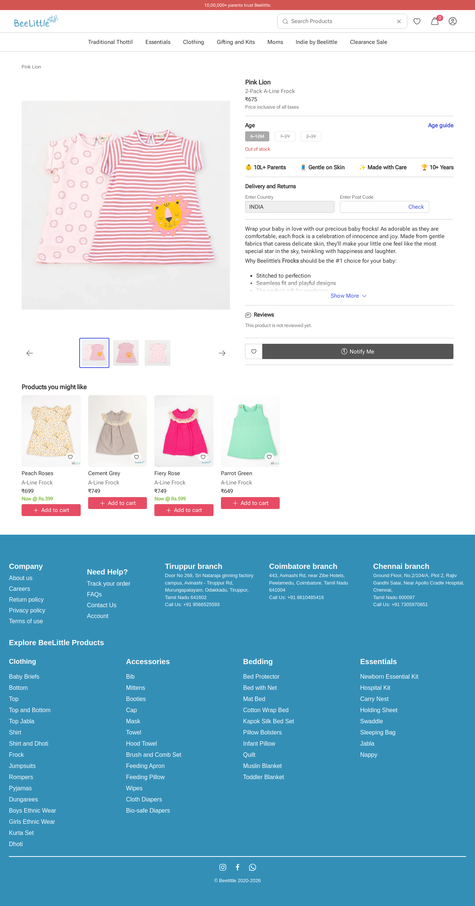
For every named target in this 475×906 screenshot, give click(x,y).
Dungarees (23, 799)
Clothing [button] (193, 42)
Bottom (18, 688)
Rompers (21, 777)
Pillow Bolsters (262, 732)
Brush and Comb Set (154, 755)
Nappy (368, 755)
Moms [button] (275, 42)
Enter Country (259, 197)
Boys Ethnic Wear (32, 810)
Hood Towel (141, 743)
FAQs (94, 594)
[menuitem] (36, 21)
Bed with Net (260, 688)
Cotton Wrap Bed (266, 710)
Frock (16, 755)
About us (20, 578)
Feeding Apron (145, 766)
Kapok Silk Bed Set (268, 721)
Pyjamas (20, 788)
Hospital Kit (375, 688)
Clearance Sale (368, 42)
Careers (19, 589)
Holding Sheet (379, 710)
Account (98, 616)
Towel (133, 732)
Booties (136, 699)
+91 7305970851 (409, 604)
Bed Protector (261, 676)
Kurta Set (21, 833)
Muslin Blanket (262, 766)
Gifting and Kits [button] (236, 42)
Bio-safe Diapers (148, 810)
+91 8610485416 (306, 597)
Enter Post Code (356, 197)
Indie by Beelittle (316, 42)
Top (14, 699)
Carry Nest (374, 699)
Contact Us (101, 605)
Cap (131, 710)
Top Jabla (22, 721)
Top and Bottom (30, 710)
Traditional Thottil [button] (110, 42)
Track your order (109, 583)
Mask (133, 721)
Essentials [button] (157, 42)
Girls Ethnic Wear (32, 822)
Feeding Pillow (145, 777)
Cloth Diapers (144, 799)
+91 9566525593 (201, 604)
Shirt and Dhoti (28, 743)
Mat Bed (254, 699)
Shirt (15, 732)
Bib (130, 676)
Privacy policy (27, 610)
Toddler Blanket (263, 777)
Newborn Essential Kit (389, 676)
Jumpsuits (22, 766)
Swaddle (371, 721)
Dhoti (16, 844)
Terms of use (26, 621)
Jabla (367, 743)
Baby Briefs (24, 676)
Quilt (249, 755)
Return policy (26, 599)
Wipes (134, 788)
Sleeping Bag (377, 732)
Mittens (135, 688)
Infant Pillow (259, 743)
